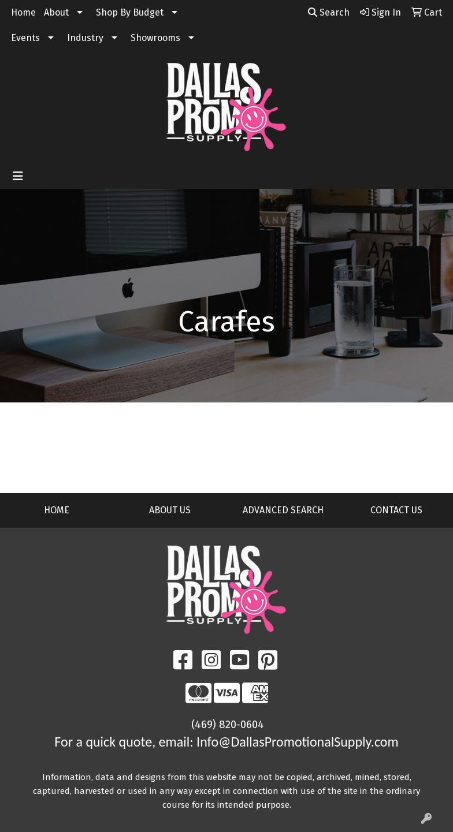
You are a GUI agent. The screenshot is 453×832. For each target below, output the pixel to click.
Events (25, 37)
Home (23, 12)
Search (329, 12)
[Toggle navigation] (18, 176)
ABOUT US (170, 510)
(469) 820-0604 (227, 724)
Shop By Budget (130, 12)
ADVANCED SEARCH (283, 510)
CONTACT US (396, 510)
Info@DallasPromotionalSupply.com (297, 741)
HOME (56, 510)
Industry (85, 37)
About (56, 12)
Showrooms (155, 37)
